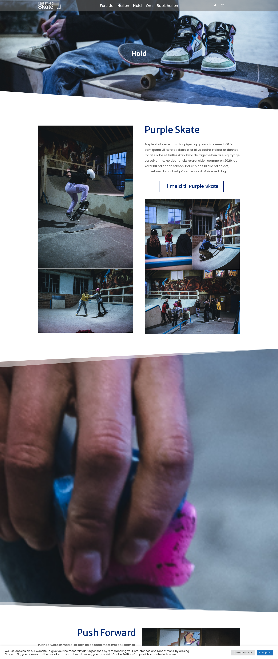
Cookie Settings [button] (243, 652)
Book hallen (167, 6)
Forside (106, 6)
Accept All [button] (265, 652)
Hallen (123, 6)
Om (149, 6)
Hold (137, 6)
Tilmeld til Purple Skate (192, 186)
